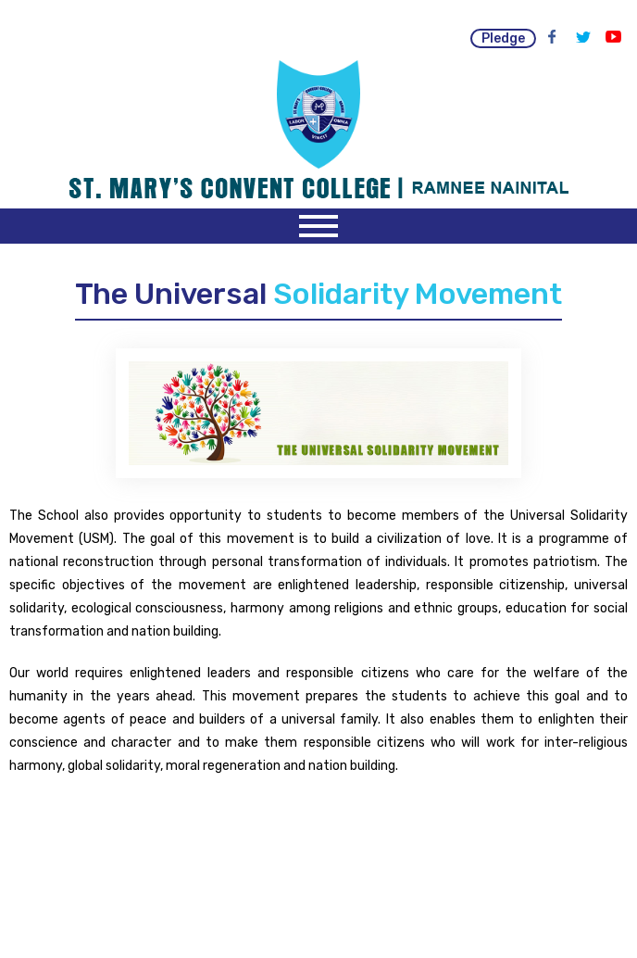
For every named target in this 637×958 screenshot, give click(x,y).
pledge (503, 38)
